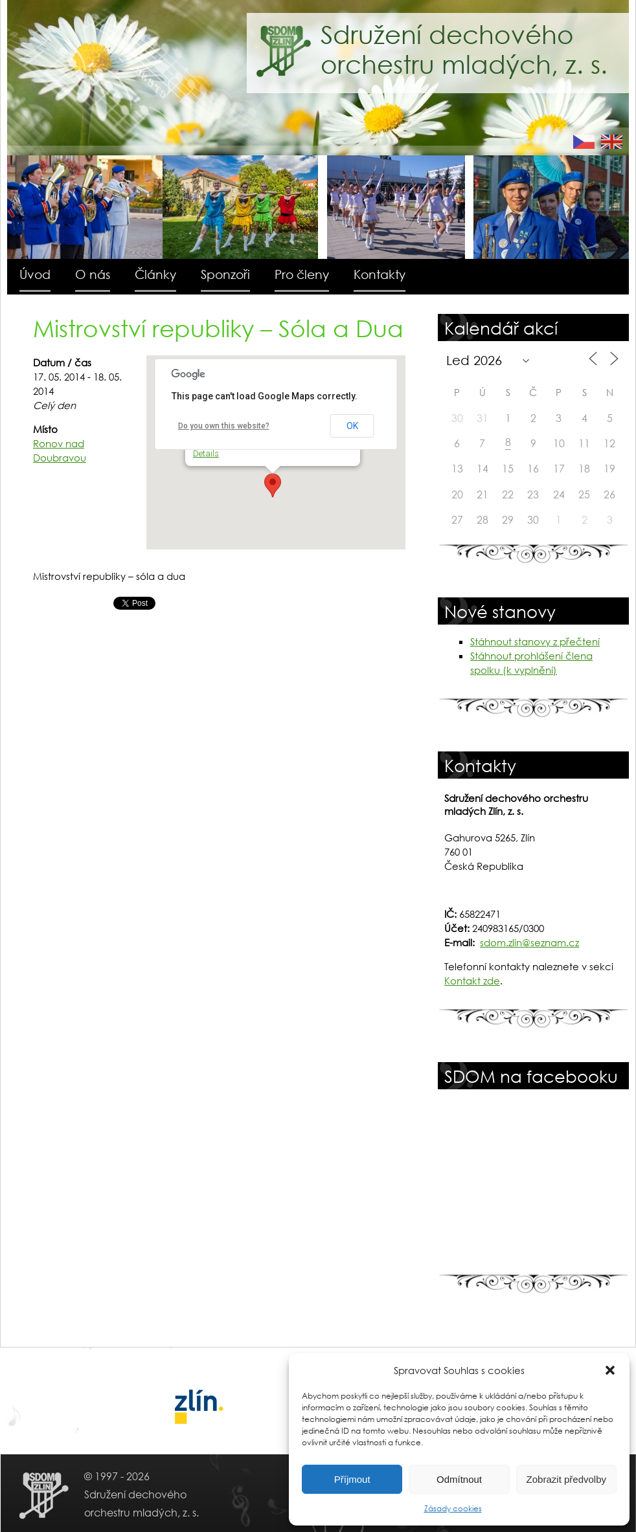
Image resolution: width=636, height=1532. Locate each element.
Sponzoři (225, 274)
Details (206, 453)
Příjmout (352, 1479)
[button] (610, 1370)
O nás (92, 274)
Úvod (35, 274)
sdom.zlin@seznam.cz (529, 942)
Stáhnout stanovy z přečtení (535, 641)
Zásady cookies (453, 1508)
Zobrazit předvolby (566, 1479)
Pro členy (302, 274)
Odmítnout (459, 1479)
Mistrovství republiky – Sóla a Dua (218, 328)
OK (352, 426)
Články (155, 274)
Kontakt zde (472, 980)
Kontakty (379, 274)
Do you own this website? (223, 425)
